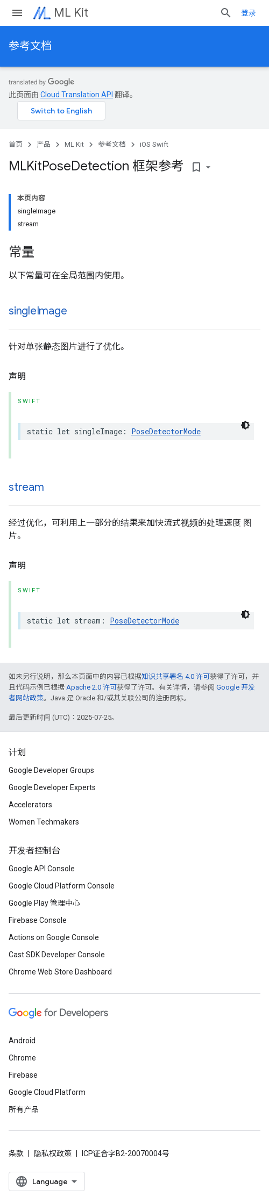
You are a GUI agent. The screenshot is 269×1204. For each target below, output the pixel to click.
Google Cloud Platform (47, 1092)
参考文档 (30, 46)
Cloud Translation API (76, 94)
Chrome (22, 1058)
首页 (16, 144)
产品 (44, 144)
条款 (16, 1153)
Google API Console (42, 868)
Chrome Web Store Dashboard (60, 972)
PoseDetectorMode (166, 431)
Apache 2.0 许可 (91, 687)
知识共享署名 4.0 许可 (175, 676)
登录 (248, 13)
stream (26, 487)
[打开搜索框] (226, 12)
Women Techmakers (44, 822)
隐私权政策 (53, 1153)
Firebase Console (38, 920)
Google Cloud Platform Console (62, 886)
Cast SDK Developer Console (57, 954)
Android (22, 1040)
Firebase (23, 1075)
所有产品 (24, 1109)
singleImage (38, 311)
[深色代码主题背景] (245, 425)
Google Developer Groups (51, 770)
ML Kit (71, 12)
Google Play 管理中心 (44, 903)
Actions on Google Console (54, 937)
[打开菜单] (17, 13)
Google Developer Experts (52, 787)
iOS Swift (154, 144)
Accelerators (30, 804)
